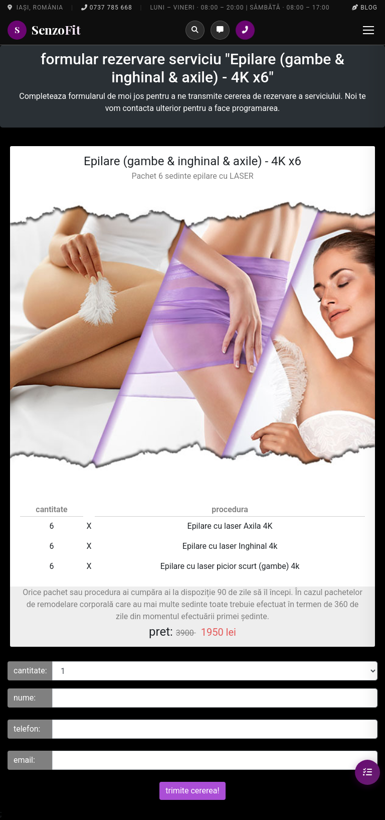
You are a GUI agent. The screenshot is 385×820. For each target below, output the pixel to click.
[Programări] (220, 30)
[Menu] (368, 30)
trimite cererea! (192, 790)
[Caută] (195, 30)
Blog (364, 7)
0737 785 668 (106, 7)
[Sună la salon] (245, 30)
